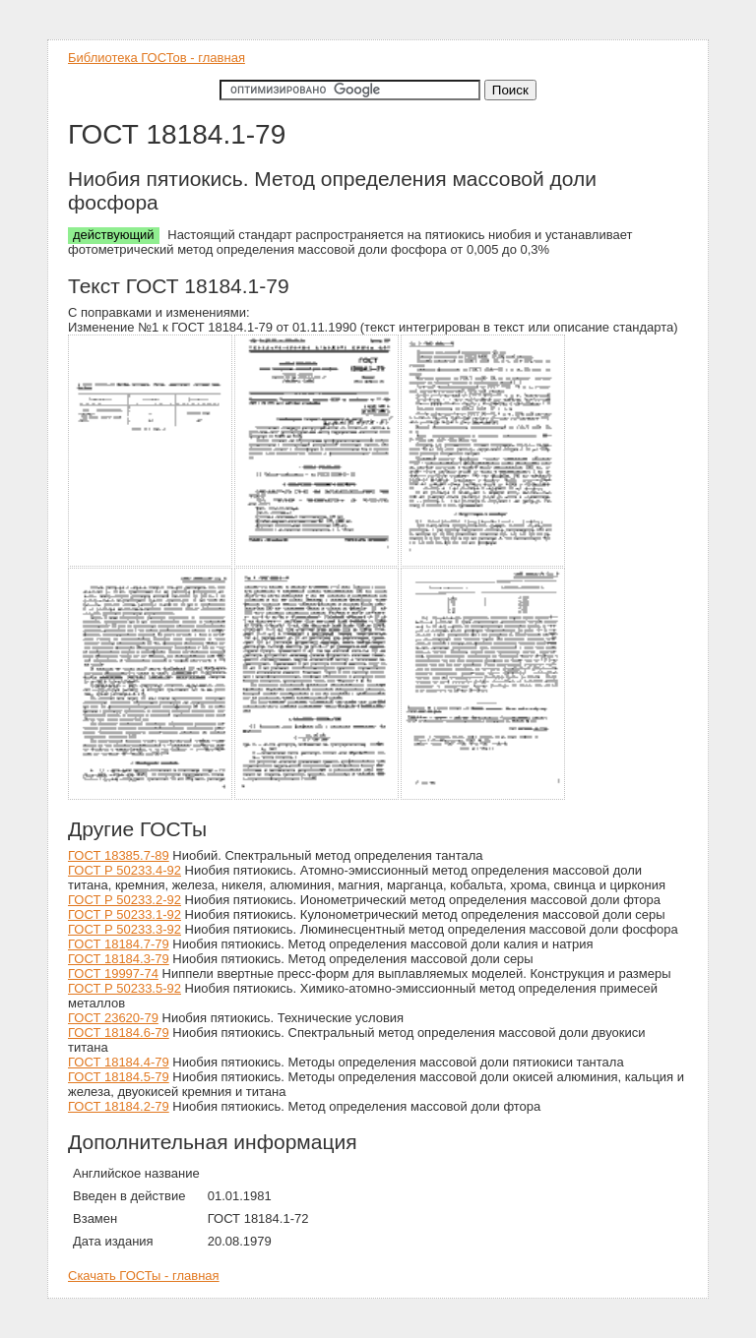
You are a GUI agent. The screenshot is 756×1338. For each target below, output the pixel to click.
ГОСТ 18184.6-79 (118, 1032)
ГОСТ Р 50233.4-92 (124, 870)
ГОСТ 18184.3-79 (118, 958)
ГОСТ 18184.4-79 (118, 1062)
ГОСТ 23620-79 (113, 1017)
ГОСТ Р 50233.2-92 (124, 899)
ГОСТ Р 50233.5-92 (124, 988)
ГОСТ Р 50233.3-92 (124, 929)
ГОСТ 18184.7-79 (118, 944)
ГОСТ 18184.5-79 (118, 1076)
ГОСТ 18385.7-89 (118, 855)
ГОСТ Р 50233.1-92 (124, 914)
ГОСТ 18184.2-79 (118, 1106)
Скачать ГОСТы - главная (144, 1275)
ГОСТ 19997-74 (113, 973)
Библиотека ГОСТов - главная (156, 57)
